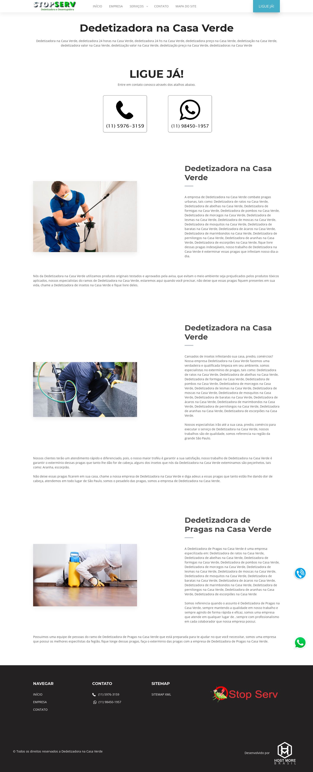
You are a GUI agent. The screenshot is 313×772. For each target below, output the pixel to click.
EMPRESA (116, 6)
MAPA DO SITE (186, 6)
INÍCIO (97, 6)
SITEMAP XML (161, 694)
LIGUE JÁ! (266, 6)
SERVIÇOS (139, 6)
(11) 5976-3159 (108, 694)
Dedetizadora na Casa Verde (82, 751)
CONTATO (161, 6)
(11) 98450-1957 (109, 702)
